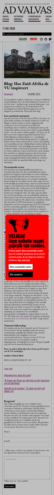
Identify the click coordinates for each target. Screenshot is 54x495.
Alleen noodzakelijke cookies (21, 266)
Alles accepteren (16, 274)
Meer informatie (24, 260)
